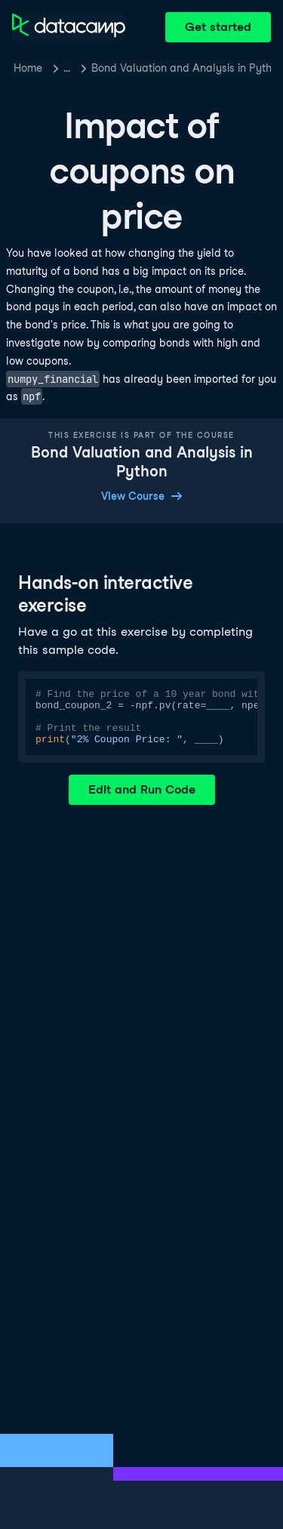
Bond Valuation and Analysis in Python (181, 68)
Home (28, 68)
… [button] (66, 68)
